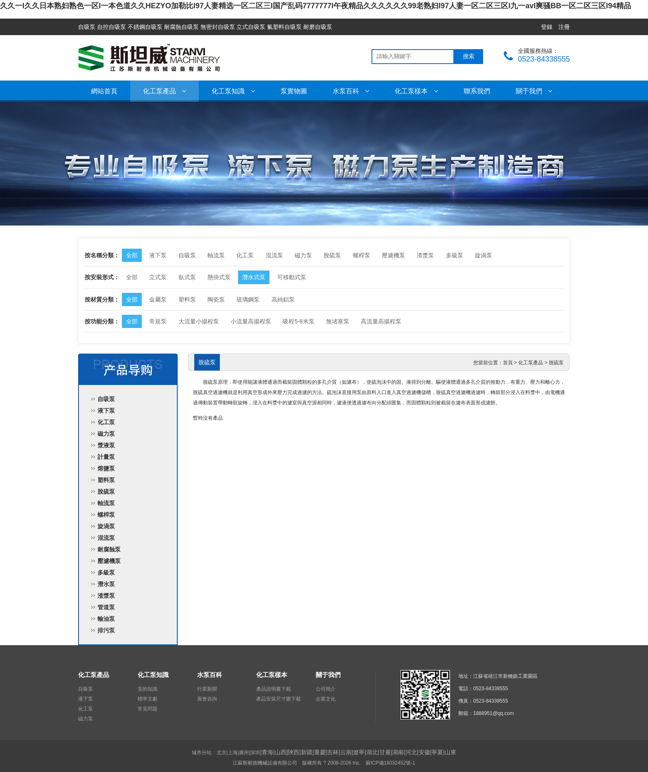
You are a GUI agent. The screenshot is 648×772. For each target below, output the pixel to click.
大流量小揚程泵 (199, 321)
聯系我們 (477, 91)
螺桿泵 (361, 255)
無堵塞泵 (337, 321)
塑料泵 (187, 299)
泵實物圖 (294, 91)
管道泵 (106, 607)
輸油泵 (106, 618)
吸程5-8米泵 (298, 321)
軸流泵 (216, 255)
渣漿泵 (425, 255)
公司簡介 (326, 689)
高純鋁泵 (283, 299)
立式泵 (158, 277)
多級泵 (454, 255)
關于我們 (534, 91)
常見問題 (147, 709)
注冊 (564, 27)
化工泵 (245, 255)
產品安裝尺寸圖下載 (278, 699)
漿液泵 (106, 445)
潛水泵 (106, 584)
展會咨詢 (207, 699)
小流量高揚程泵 (251, 321)
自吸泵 (187, 255)
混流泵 (274, 255)
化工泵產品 (164, 91)
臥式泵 (187, 277)
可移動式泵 (291, 277)
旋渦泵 (483, 255)
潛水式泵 (253, 277)
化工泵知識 (233, 91)
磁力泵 (303, 255)
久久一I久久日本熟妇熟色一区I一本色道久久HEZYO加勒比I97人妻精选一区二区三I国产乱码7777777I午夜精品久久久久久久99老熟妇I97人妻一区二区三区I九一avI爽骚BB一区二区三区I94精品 (315, 6)
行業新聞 (207, 689)
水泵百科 (351, 91)
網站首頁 (104, 91)
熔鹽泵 (106, 468)
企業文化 (326, 699)
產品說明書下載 (273, 689)
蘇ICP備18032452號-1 (390, 763)
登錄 (547, 27)
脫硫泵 (332, 255)
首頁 (508, 363)
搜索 (468, 56)
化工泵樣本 (416, 91)
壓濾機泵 (393, 255)
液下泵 (158, 255)
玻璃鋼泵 (248, 299)
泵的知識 (147, 689)
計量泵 (106, 457)
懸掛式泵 (219, 277)
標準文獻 (147, 699)
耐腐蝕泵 (109, 549)
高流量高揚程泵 (381, 321)
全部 (132, 255)
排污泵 (106, 630)
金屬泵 (158, 299)
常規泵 (158, 321)
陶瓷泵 (216, 299)
